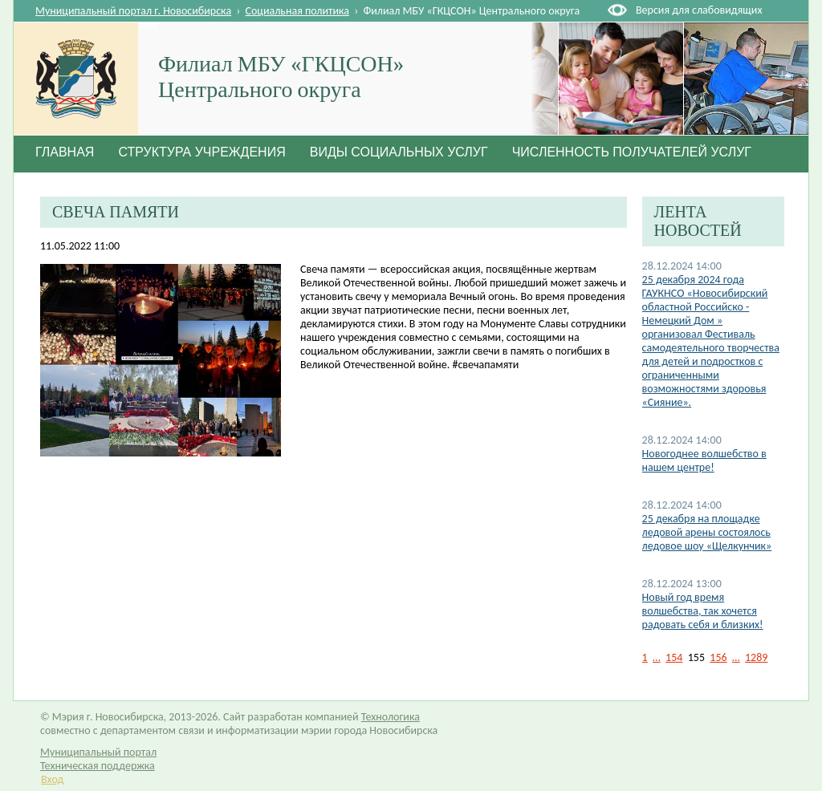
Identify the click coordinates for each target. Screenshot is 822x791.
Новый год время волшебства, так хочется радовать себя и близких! (702, 610)
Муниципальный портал (98, 752)
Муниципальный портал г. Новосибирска (133, 11)
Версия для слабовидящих (699, 10)
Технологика (390, 717)
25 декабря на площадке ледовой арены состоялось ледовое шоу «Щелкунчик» (707, 532)
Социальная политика (298, 11)
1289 (756, 657)
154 (673, 657)
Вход (52, 779)
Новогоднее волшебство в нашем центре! (704, 460)
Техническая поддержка (97, 766)
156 (718, 657)
